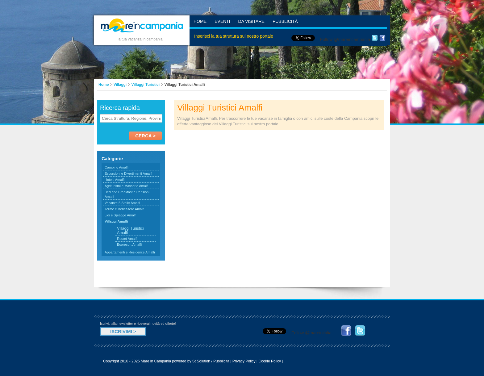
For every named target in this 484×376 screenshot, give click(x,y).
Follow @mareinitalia (311, 332)
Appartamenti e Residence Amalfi (130, 252)
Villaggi (120, 84)
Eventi (222, 21)
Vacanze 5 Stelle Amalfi (122, 203)
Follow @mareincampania (345, 39)
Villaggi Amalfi (116, 221)
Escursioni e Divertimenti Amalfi (128, 173)
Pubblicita (221, 361)
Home (200, 21)
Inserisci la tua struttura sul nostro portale (233, 36)
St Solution (201, 361)
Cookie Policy (269, 361)
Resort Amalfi (127, 238)
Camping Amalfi (116, 167)
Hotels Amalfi (114, 180)
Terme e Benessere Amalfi (124, 209)
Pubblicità (285, 21)
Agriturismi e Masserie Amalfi (126, 186)
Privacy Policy (244, 361)
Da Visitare (251, 21)
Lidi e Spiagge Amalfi (120, 215)
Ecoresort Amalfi (129, 244)
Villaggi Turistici (145, 84)
